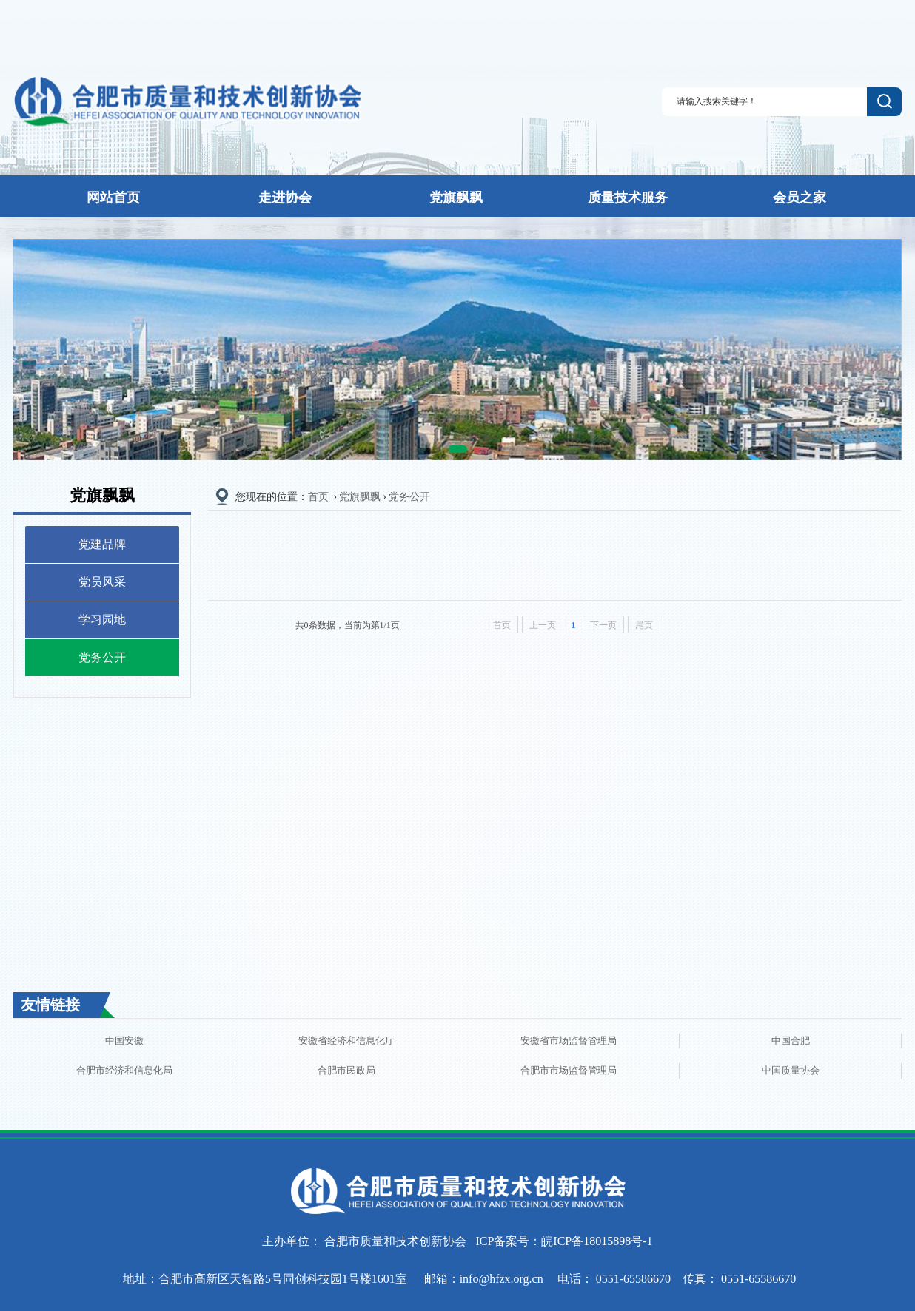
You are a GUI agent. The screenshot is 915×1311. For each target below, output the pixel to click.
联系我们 (881, 26)
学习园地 (102, 619)
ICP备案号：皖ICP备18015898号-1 (563, 1241)
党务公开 (102, 657)
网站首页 (113, 197)
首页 (318, 496)
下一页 (603, 625)
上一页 (542, 625)
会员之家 (799, 197)
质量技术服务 (628, 197)
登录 (799, 25)
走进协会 (285, 197)
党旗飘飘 (456, 197)
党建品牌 (102, 544)
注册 (823, 25)
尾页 (644, 625)
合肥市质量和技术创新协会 (395, 1241)
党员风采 (102, 582)
